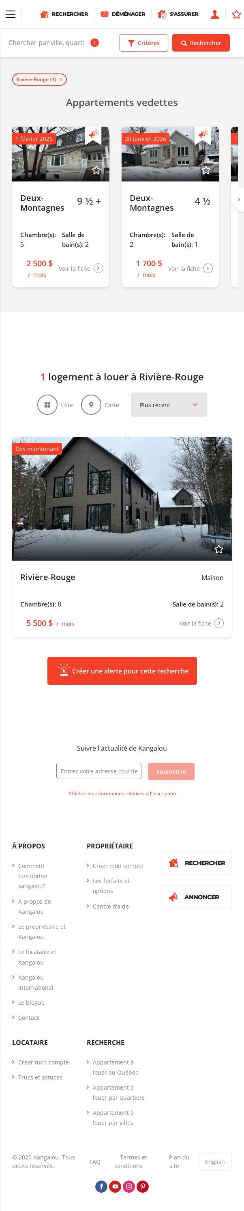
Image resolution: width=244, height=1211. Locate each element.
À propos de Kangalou (34, 906)
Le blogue (31, 1002)
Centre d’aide (111, 906)
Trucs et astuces (40, 1077)
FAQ (95, 1162)
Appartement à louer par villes (113, 1118)
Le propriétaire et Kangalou (42, 932)
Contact (28, 1017)
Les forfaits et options (111, 886)
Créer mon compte (118, 866)
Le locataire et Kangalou (37, 957)
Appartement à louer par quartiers (119, 1092)
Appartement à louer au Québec (115, 1067)
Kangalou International (36, 982)
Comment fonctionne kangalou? (32, 876)
